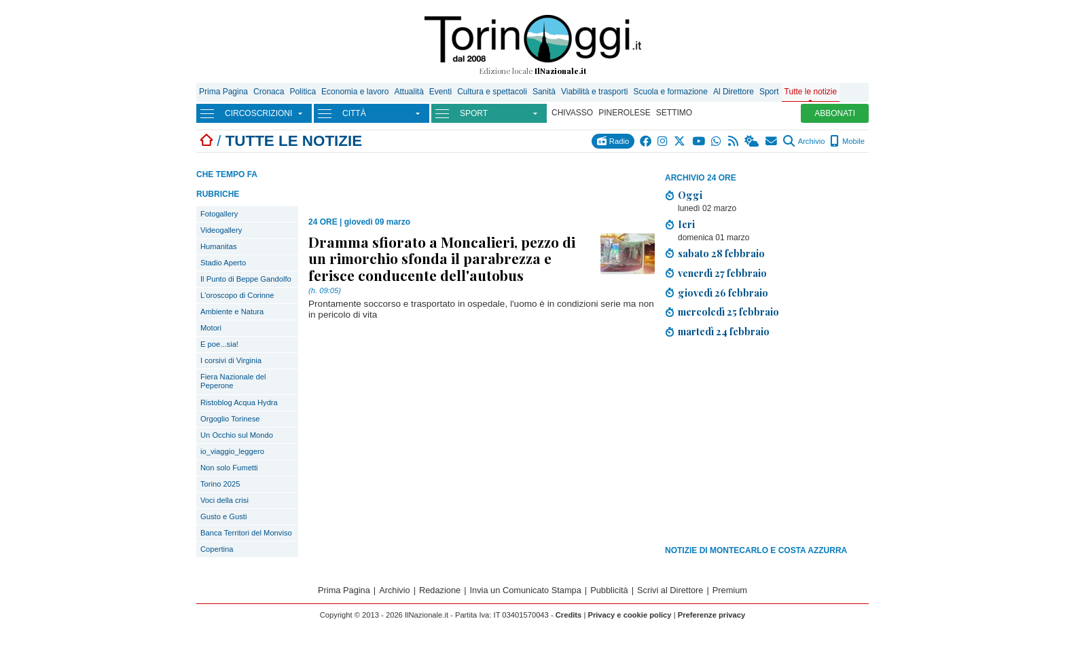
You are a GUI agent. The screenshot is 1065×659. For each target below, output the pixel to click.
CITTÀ (354, 113)
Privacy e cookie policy (629, 615)
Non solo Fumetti (229, 468)
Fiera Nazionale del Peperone (233, 381)
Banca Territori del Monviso (246, 533)
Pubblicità (609, 590)
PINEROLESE (624, 112)
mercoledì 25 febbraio (728, 311)
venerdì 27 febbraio (722, 273)
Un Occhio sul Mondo (236, 435)
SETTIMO (674, 112)
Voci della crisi (224, 500)
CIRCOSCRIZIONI (258, 113)
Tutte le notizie (810, 91)
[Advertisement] (767, 444)
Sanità (544, 91)
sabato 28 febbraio (721, 253)
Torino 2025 (220, 484)
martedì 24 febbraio (724, 331)
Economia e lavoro (355, 91)
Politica (302, 91)
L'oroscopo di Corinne (237, 295)
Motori (210, 328)
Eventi (440, 91)
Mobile (847, 141)
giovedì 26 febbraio (723, 292)
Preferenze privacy (712, 615)
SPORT (474, 113)
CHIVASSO (572, 112)
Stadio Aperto (223, 263)
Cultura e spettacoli (492, 91)
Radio (613, 140)
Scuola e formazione (670, 91)
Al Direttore (733, 91)
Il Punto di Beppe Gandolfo (245, 279)
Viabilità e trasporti (594, 91)
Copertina (217, 549)
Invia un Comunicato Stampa (525, 590)
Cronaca (268, 91)
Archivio (804, 141)
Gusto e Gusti (223, 516)
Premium (729, 590)
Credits (569, 615)
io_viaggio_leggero (232, 451)
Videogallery (221, 230)
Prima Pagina (223, 91)
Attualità (408, 91)
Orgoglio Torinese (229, 419)
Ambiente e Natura (232, 311)
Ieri (686, 224)
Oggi (690, 195)
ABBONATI (834, 113)
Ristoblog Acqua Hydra (239, 402)
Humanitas (218, 246)
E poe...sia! (219, 344)
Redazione (440, 590)
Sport (769, 91)
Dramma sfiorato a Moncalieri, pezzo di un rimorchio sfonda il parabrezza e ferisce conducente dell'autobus (441, 258)
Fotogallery (219, 214)
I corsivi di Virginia (230, 360)
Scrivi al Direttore (670, 590)
